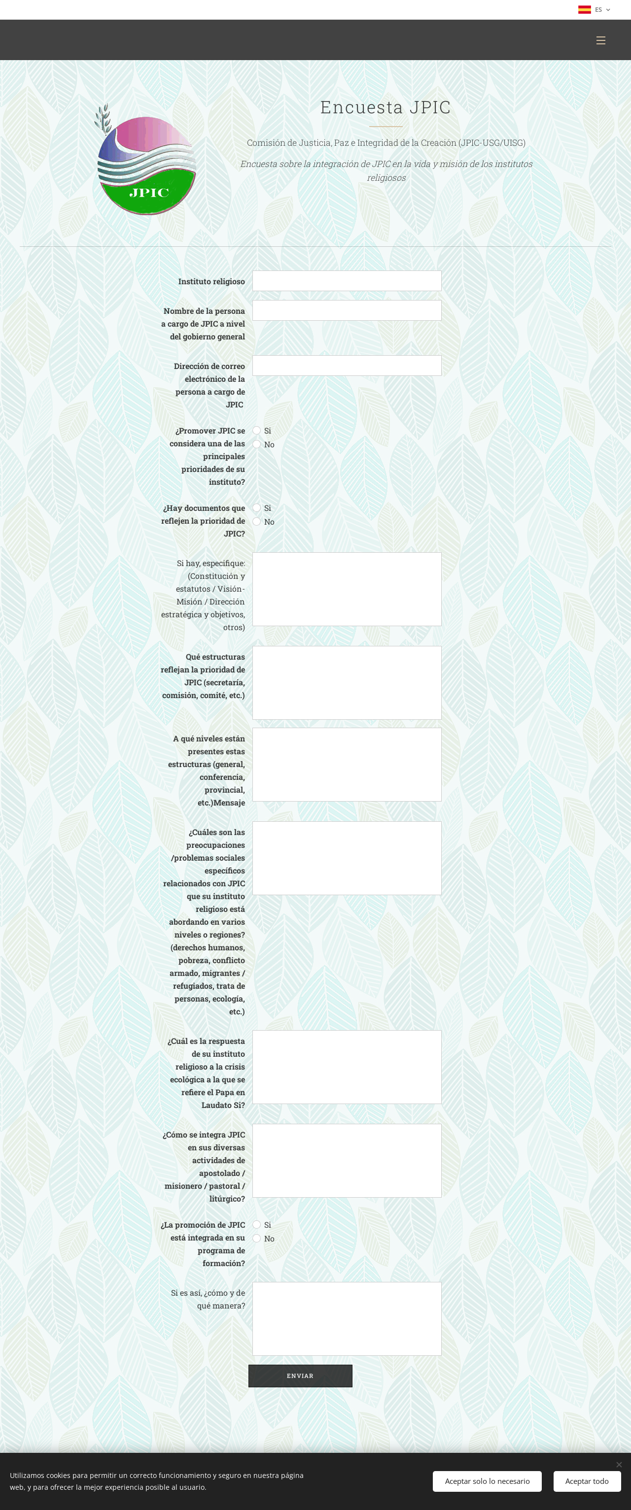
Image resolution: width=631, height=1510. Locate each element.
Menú (600, 40)
